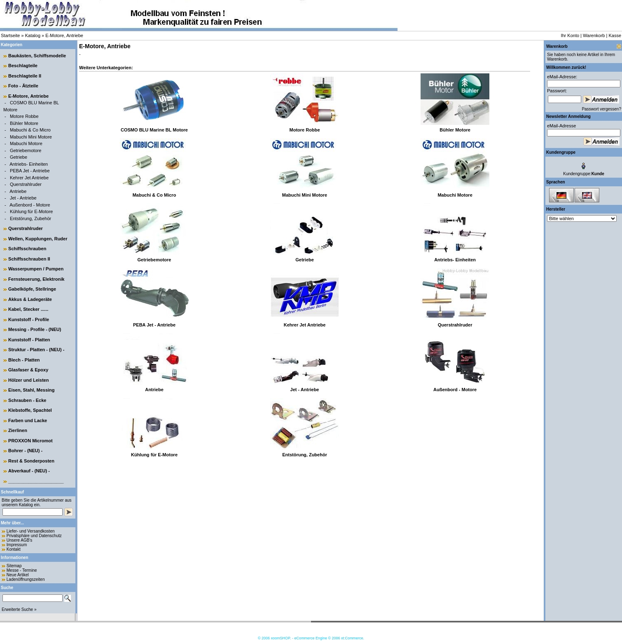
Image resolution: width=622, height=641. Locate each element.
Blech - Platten (24, 359)
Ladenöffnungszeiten (26, 579)
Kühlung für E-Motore (31, 211)
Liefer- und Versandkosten (31, 531)
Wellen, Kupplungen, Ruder (37, 238)
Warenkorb (594, 35)
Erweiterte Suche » (19, 609)
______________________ (36, 481)
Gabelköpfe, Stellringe (32, 288)
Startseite (10, 35)
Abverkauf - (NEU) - (29, 470)
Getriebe (18, 157)
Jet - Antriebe (23, 197)
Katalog (32, 35)
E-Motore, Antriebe (64, 35)
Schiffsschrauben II (29, 258)
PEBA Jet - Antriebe (30, 170)
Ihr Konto (570, 35)
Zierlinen (17, 430)
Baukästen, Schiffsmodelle (37, 55)
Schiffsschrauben (27, 248)
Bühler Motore (24, 123)
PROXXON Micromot (30, 440)
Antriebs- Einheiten (28, 164)
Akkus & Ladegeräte (30, 299)
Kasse (614, 35)
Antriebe (17, 191)
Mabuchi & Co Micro (30, 129)
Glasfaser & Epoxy (28, 369)
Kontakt (14, 549)
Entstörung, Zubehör (30, 218)
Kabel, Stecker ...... (28, 309)
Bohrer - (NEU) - (25, 450)
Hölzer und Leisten (28, 380)
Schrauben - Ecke (27, 400)
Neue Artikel (18, 575)
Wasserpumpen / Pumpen (35, 268)
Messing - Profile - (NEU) (34, 329)
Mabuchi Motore (26, 143)
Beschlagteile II (24, 75)
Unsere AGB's (20, 540)
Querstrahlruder (26, 184)
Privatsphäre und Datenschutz (34, 535)
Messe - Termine (22, 570)
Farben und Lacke (27, 420)
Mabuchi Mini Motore (31, 136)
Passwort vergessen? (601, 109)
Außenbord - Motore (29, 204)
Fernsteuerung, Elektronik (36, 279)
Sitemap (14, 566)
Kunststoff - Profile (28, 319)
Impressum (17, 544)
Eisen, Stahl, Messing (31, 389)
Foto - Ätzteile (23, 85)
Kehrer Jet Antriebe (29, 177)
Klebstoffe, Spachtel (30, 410)
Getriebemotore (25, 150)
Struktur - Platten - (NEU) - (36, 349)
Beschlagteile (22, 65)
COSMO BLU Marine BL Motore (154, 129)
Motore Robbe (24, 116)
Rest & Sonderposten (31, 460)
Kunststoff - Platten (29, 339)
